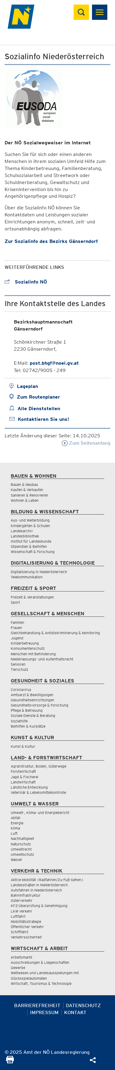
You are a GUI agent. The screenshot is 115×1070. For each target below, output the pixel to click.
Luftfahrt (18, 916)
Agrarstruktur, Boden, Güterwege (38, 766)
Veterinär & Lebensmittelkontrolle (38, 792)
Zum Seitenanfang (86, 443)
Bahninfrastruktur (25, 895)
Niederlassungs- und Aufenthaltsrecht (42, 659)
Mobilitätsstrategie (26, 921)
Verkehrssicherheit (26, 937)
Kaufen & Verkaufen (27, 489)
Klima (15, 828)
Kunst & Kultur (23, 746)
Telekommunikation (27, 577)
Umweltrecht (21, 849)
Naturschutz (21, 844)
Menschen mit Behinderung (33, 654)
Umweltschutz (22, 854)
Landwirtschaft (23, 782)
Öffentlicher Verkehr (27, 926)
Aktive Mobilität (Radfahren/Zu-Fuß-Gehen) (47, 879)
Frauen (16, 627)
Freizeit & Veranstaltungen (32, 597)
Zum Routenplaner (38, 397)
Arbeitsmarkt (21, 957)
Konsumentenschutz (28, 648)
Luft (14, 833)
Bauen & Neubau (24, 484)
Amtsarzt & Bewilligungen (32, 694)
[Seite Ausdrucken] (10, 1062)
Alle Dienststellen (38, 408)
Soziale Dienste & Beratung (33, 715)
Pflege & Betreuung (27, 710)
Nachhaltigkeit (22, 838)
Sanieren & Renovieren (29, 495)
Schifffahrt (19, 932)
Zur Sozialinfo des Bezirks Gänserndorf (51, 241)
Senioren (18, 664)
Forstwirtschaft (23, 771)
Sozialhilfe (19, 721)
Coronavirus (21, 689)
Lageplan (27, 386)
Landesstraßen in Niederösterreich (39, 885)
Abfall (15, 817)
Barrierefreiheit (37, 1005)
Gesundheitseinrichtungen (32, 700)
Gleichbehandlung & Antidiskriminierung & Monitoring (55, 633)
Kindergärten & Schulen (30, 525)
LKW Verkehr (21, 911)
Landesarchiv (22, 531)
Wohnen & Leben (25, 500)
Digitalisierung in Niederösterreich (39, 571)
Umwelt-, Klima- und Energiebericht (40, 812)
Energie (17, 823)
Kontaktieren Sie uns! (43, 419)
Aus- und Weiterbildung (30, 520)
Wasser (16, 859)
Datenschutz (83, 1005)
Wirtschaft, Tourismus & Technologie (41, 983)
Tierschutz (19, 669)
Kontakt (75, 1012)
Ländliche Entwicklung (29, 787)
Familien (17, 622)
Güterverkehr (22, 900)
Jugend (17, 638)
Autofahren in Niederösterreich (36, 890)
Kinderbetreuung (25, 643)
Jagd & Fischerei (24, 777)
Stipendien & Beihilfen (29, 546)
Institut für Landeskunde (31, 541)
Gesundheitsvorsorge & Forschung (39, 705)
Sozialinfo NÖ (26, 282)
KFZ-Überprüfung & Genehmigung (39, 905)
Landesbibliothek (25, 536)
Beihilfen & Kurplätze (28, 726)
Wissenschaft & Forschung (33, 551)
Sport (15, 602)
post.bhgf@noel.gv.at (54, 363)
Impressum (44, 1012)
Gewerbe (18, 967)
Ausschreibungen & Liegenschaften (40, 962)
